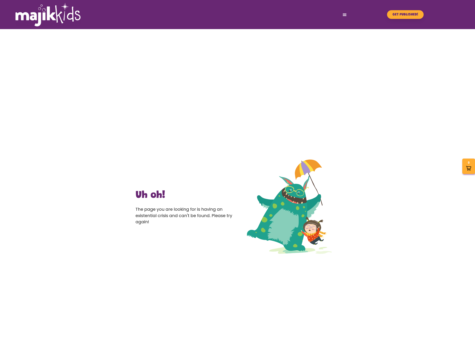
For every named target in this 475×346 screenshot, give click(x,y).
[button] (345, 15)
